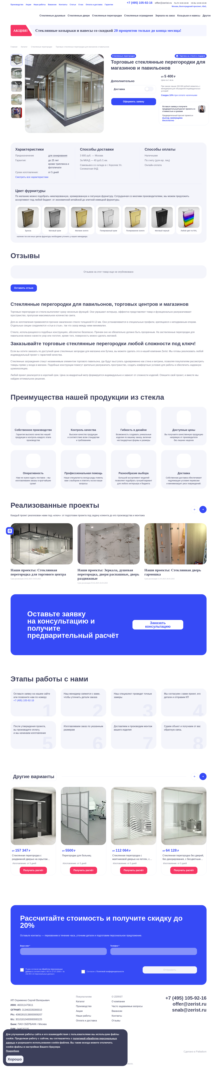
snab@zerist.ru (189, 1010)
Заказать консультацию (158, 624)
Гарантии (109, 5)
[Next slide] (203, 509)
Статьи (73, 5)
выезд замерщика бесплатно (172, 119)
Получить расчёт (33, 870)
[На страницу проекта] (42, 551)
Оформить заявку (133, 101)
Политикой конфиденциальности (110, 972)
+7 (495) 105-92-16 (139, 2)
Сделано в (195, 1051)
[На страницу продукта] (33, 831)
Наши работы (40, 5)
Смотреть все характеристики (31, 177)
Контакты (63, 5)
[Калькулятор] (9, 530)
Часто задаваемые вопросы (127, 1006)
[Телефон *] (153, 951)
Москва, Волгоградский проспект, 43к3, (189, 6)
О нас (80, 5)
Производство (17, 5)
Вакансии (52, 5)
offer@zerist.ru (163, 3)
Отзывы (116, 1020)
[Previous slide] (194, 509)
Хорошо (15, 1059)
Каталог (80, 1001)
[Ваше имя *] (63, 951)
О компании (118, 1001)
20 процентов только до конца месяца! (147, 30)
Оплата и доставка (94, 5)
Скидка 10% (167, 95)
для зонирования (57, 155)
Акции (28, 5)
